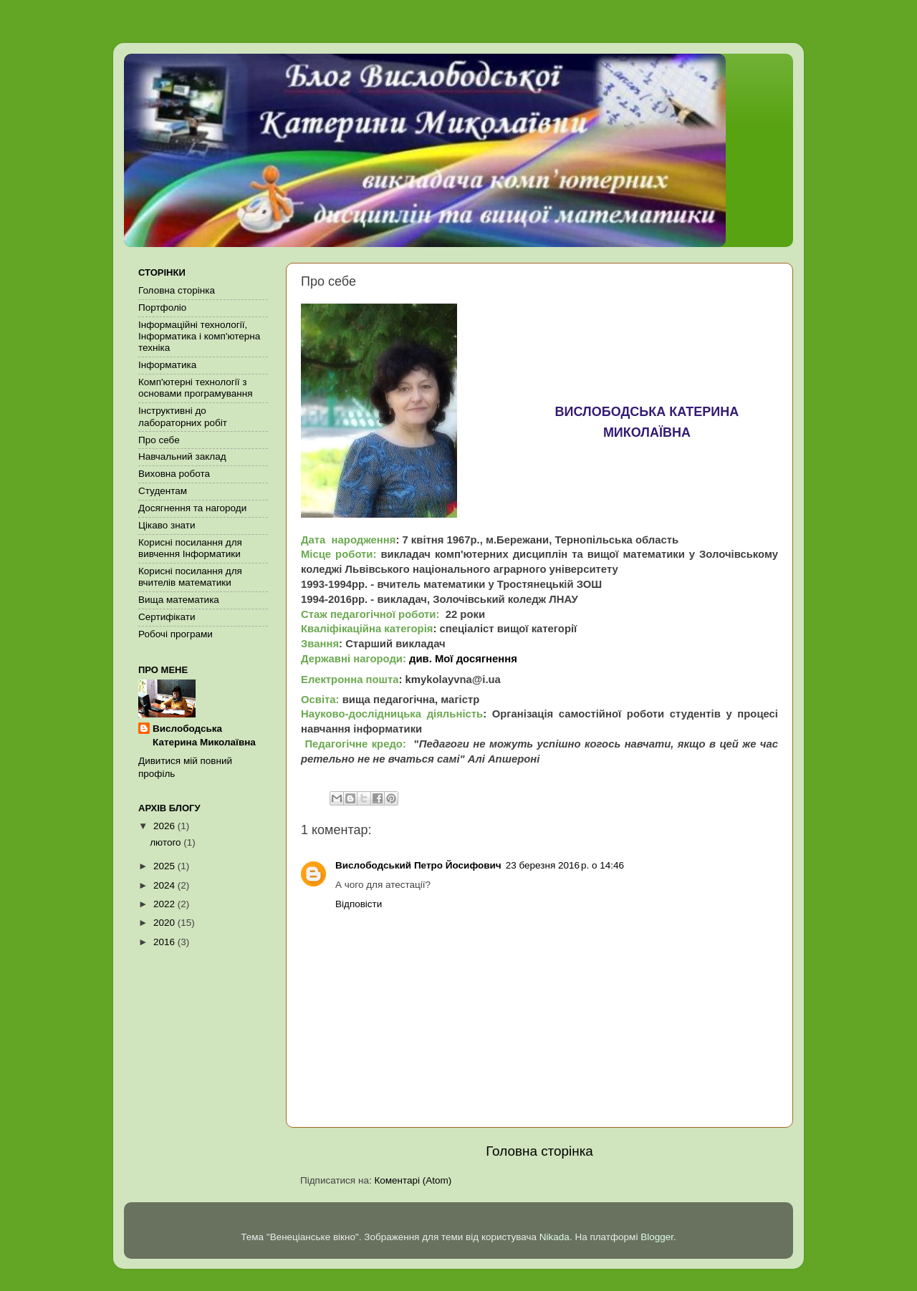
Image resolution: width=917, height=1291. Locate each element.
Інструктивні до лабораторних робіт (182, 416)
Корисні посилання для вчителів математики (190, 577)
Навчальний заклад (182, 456)
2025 (165, 866)
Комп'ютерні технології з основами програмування (195, 388)
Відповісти (358, 904)
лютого (166, 842)
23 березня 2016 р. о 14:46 (565, 865)
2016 (165, 942)
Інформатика (167, 364)
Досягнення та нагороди (192, 508)
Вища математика (178, 599)
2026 (165, 826)
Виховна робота (174, 473)
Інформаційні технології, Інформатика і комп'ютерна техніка (199, 336)
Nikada (554, 1237)
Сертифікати (166, 616)
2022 (165, 904)
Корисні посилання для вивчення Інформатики (190, 548)
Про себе (159, 440)
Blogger (656, 1237)
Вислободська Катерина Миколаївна (204, 735)
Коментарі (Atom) (412, 1180)
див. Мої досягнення (463, 658)
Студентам (162, 490)
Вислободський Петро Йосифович (418, 865)
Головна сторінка (539, 1151)
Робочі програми (175, 634)
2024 (165, 885)
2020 (165, 922)
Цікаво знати (167, 525)
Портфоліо (162, 307)
